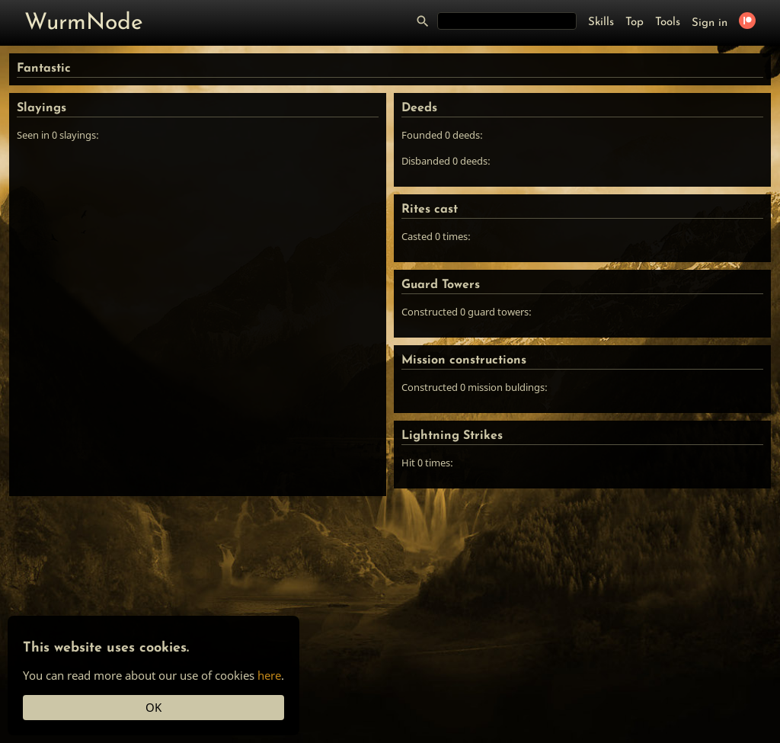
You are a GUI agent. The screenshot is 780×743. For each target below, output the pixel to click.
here (269, 675)
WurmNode (83, 23)
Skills (601, 22)
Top (634, 22)
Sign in (709, 23)
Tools (667, 22)
